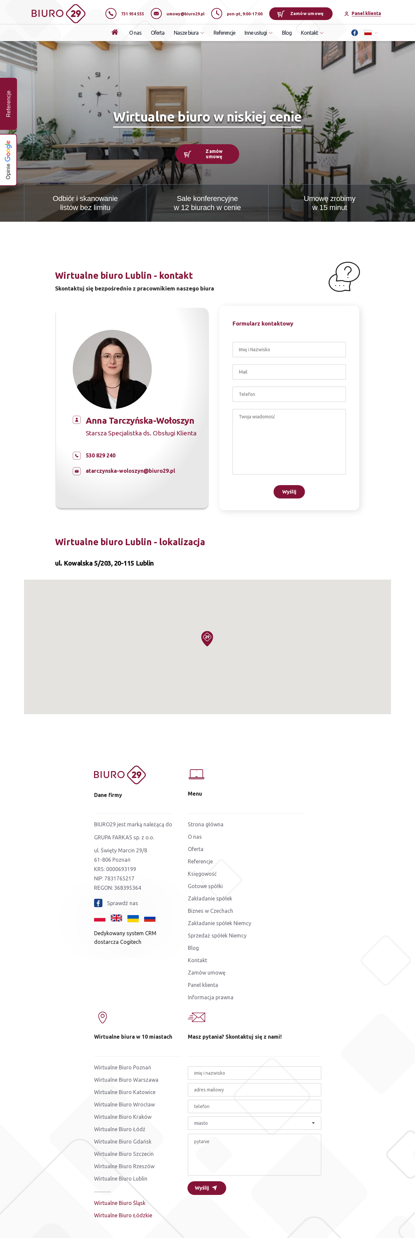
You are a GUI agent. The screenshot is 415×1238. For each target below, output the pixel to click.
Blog (287, 33)
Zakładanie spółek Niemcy (219, 923)
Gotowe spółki (205, 886)
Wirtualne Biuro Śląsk (119, 1203)
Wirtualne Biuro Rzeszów (124, 1166)
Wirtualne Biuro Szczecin (124, 1154)
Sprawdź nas (116, 903)
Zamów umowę (300, 14)
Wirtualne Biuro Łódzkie (123, 1215)
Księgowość (202, 874)
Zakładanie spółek (210, 898)
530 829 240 (100, 455)
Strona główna (206, 824)
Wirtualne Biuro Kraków (122, 1117)
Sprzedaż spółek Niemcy (217, 936)
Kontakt (197, 960)
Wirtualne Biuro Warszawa (126, 1080)
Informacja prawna (211, 997)
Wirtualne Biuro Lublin (120, 1179)
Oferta (157, 33)
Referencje (224, 33)
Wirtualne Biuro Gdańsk (122, 1142)
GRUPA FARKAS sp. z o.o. (124, 837)
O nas (135, 33)
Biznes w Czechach (210, 911)
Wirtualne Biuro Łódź (119, 1129)
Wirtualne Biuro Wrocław (124, 1104)
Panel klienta (203, 985)
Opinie (8, 159)
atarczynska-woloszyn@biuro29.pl (130, 471)
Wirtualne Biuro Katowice (124, 1092)
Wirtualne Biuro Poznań (122, 1067)
